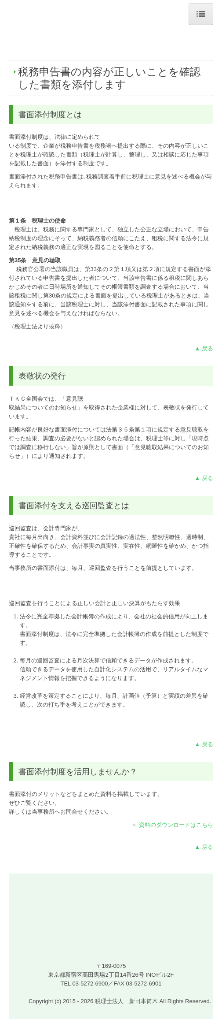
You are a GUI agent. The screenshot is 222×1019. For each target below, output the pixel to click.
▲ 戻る (204, 348)
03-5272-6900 (90, 983)
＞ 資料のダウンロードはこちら (172, 825)
